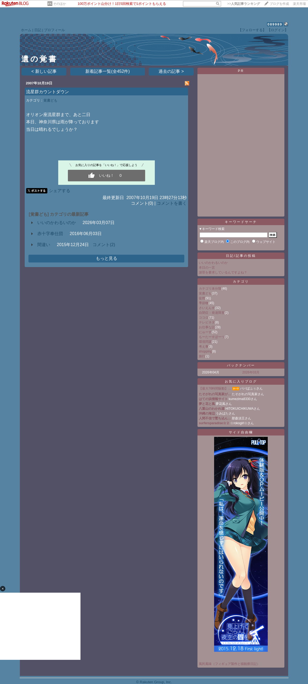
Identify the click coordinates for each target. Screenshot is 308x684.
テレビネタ (207, 322)
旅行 (202, 356)
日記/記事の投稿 (241, 256)
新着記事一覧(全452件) (107, 71)
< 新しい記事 (44, 71)
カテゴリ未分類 (210, 288)
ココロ (203, 317)
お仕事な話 (207, 327)
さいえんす (207, 308)
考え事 (203, 346)
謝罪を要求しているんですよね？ (223, 272)
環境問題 (205, 342)
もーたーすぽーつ (212, 337)
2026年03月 (250, 372)
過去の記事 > (171, 71)
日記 (37, 30)
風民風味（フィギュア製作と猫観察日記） (229, 664)
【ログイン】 (277, 30)
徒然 (202, 298)
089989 (274, 24)
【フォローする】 (252, 30)
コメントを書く (172, 203)
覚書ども (50, 100)
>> (243, 4)
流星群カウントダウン (47, 91)
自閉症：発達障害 (212, 313)
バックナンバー (241, 365)
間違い (43, 244)
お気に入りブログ (241, 381)
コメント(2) (104, 244)
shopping (205, 351)
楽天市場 (299, 4)
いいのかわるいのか (56, 222)
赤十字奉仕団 (50, 233)
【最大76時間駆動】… (215, 388)
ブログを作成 (279, 4)
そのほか (59, 4)
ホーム (26, 30)
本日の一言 (207, 267)
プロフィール (54, 30)
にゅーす (205, 332)
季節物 (203, 303)
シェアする (59, 190)
